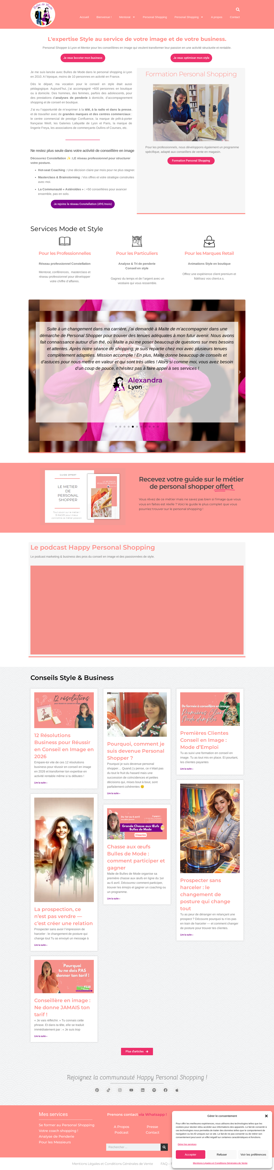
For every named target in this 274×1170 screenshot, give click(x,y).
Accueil (84, 17)
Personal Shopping (155, 17)
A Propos (121, 1127)
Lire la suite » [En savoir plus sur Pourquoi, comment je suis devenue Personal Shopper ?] (113, 793)
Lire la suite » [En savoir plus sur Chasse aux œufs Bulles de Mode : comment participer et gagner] (113, 898)
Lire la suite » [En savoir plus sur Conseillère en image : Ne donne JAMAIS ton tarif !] (40, 1036)
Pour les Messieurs (55, 1142)
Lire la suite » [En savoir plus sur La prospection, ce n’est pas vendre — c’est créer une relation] (40, 945)
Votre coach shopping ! (58, 1131)
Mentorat (127, 17)
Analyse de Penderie (56, 1136)
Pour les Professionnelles (65, 253)
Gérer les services (187, 1144)
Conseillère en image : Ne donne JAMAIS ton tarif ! (62, 1007)
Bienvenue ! (104, 17)
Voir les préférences (253, 1154)
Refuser (222, 1154)
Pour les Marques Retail (209, 253)
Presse (152, 1127)
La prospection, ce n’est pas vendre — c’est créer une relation (63, 916)
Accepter (190, 1154)
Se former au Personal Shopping (66, 1125)
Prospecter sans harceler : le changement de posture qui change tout (205, 894)
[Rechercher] (164, 1147)
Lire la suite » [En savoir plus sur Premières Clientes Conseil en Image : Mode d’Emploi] (186, 769)
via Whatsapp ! (153, 1114)
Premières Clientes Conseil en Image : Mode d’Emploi (204, 740)
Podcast (121, 1132)
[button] (266, 1116)
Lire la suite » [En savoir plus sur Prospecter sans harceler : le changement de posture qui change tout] (186, 934)
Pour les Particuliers (137, 253)
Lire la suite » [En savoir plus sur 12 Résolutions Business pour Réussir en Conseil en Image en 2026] (40, 782)
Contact (235, 17)
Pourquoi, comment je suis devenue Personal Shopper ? (135, 751)
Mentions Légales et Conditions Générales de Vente (220, 1163)
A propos (216, 17)
